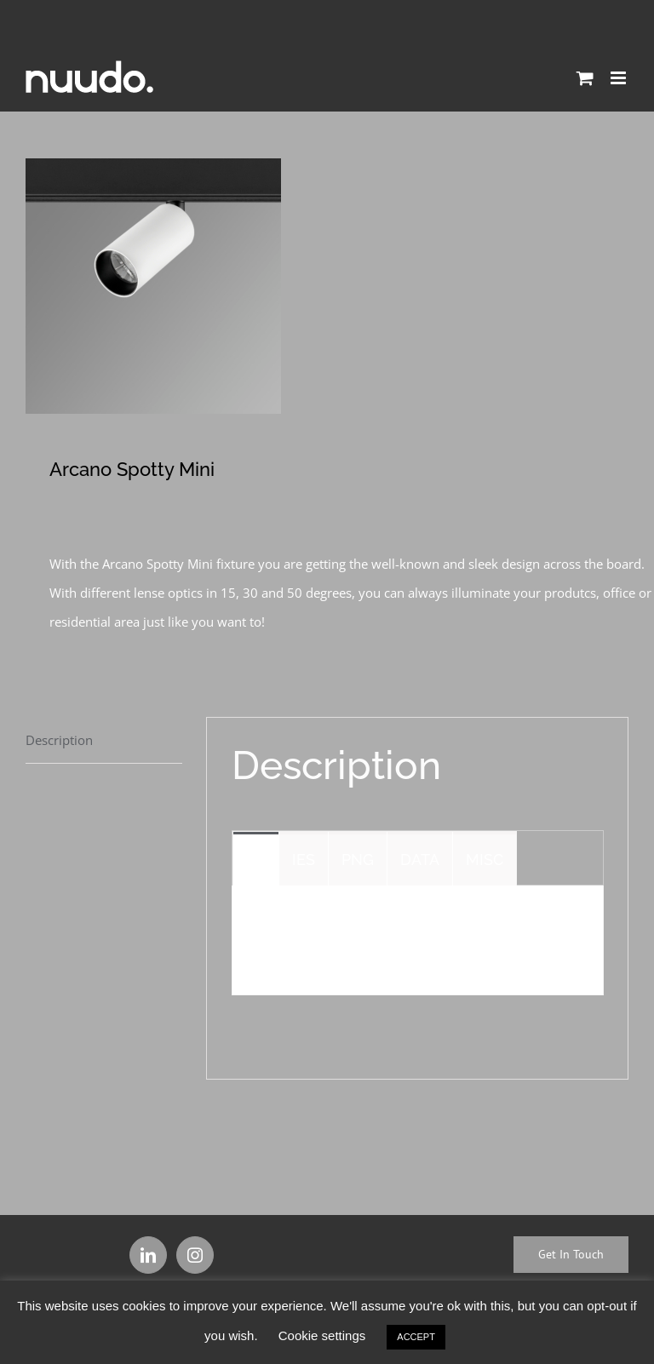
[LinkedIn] (148, 1255)
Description (59, 739)
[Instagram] (195, 1255)
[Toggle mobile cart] (585, 78)
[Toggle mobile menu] (619, 78)
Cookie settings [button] (322, 1335)
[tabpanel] (418, 940)
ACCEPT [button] (416, 1337)
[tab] (104, 740)
